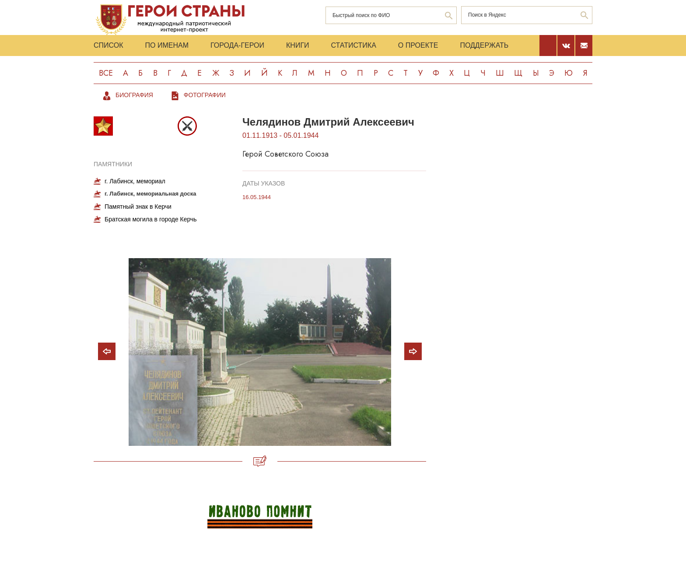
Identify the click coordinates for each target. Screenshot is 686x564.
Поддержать (484, 45)
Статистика (353, 45)
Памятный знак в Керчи (138, 206)
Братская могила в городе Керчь (151, 219)
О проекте (418, 45)
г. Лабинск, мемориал (135, 181)
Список (108, 45)
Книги (297, 45)
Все (106, 73)
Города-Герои (237, 45)
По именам (167, 45)
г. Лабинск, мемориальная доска (150, 193)
